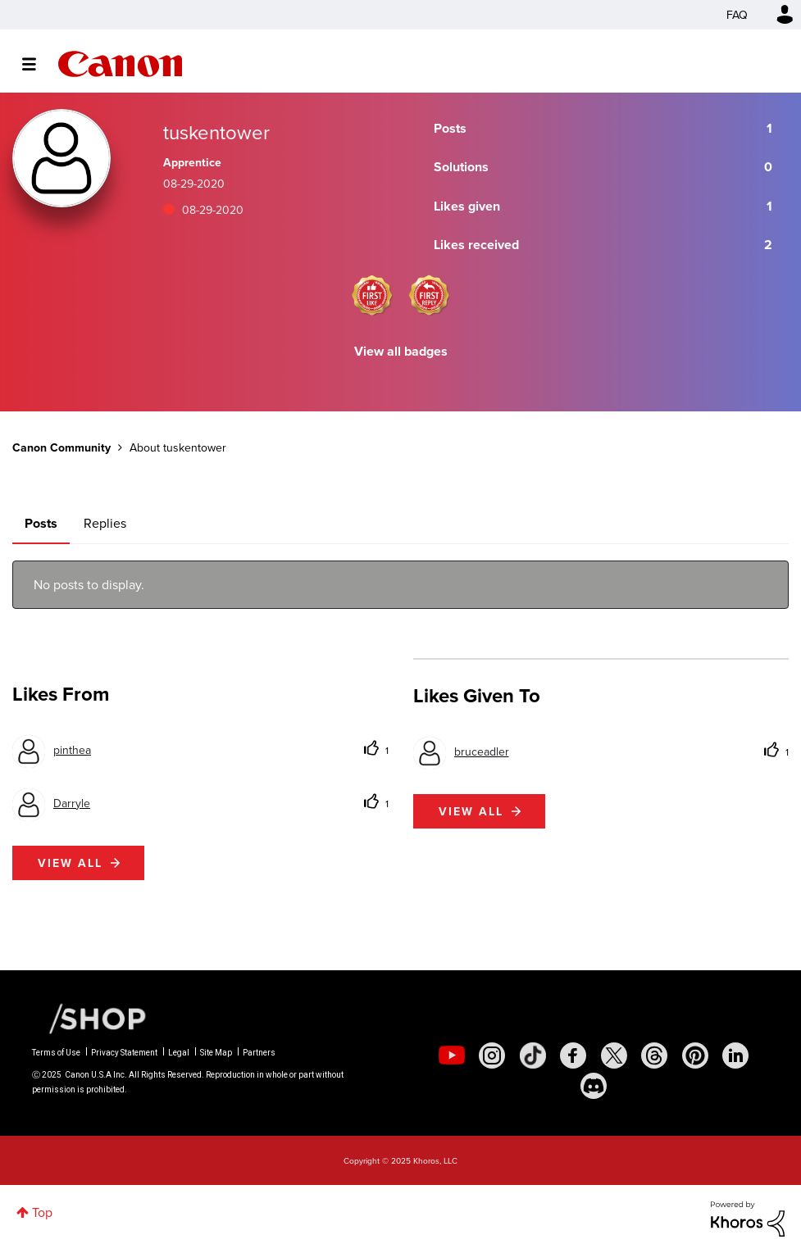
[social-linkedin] (735, 1055)
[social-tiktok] (533, 1055)
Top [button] (42, 1212)
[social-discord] (593, 1086)
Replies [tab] (105, 523)
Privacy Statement (124, 1052)
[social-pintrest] (695, 1055)
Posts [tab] (41, 523)
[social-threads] (654, 1055)
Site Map (216, 1052)
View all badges (401, 351)
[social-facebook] (573, 1055)
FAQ (737, 15)
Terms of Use (56, 1052)
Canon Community (120, 64)
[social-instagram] (492, 1055)
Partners (259, 1052)
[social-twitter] (614, 1055)
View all (70, 863)
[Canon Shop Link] (89, 1017)
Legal (178, 1052)
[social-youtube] (452, 1055)
